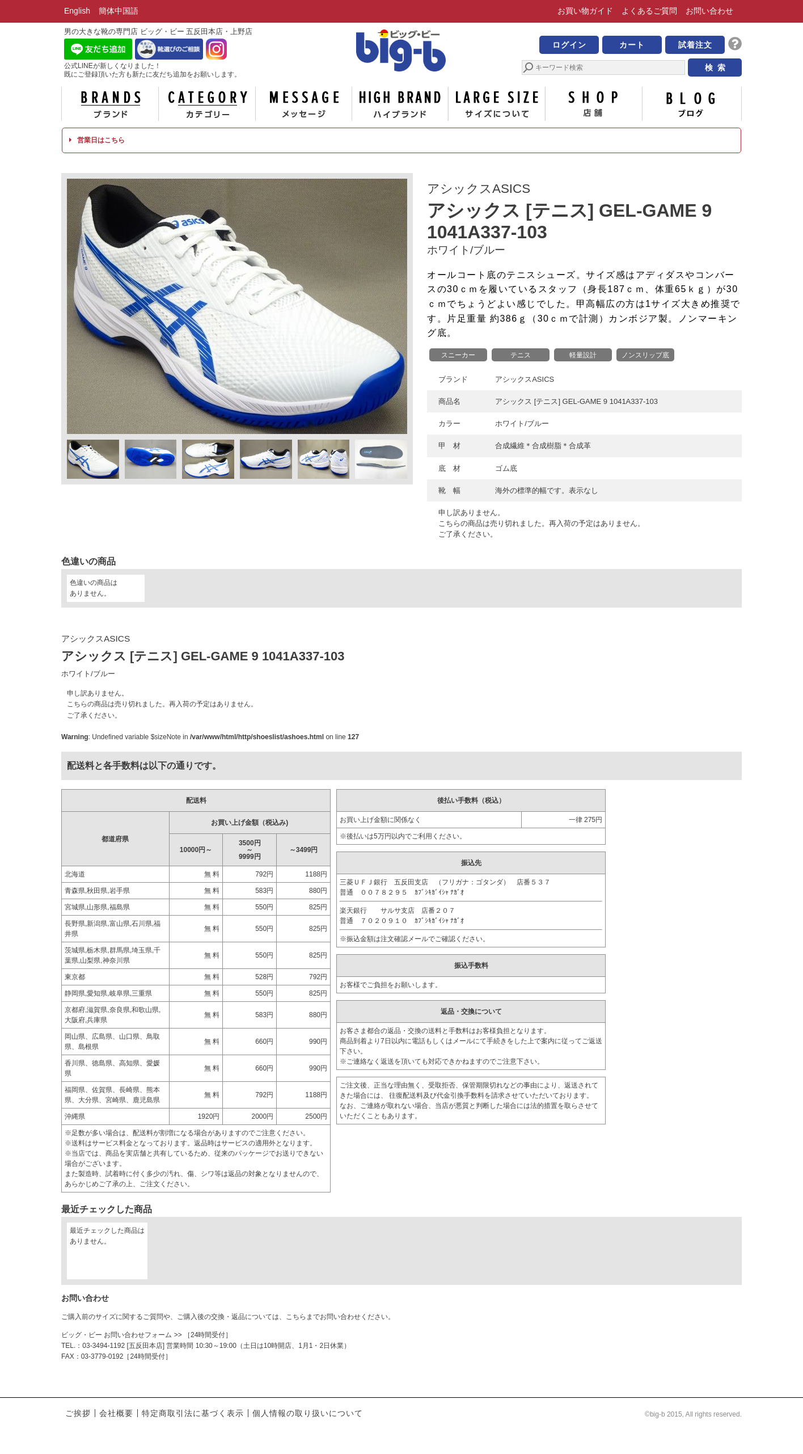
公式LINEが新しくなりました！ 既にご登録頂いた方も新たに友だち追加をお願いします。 (152, 70)
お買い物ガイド (585, 10)
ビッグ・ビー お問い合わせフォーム (116, 1335)
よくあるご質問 (649, 10)
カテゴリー (207, 104)
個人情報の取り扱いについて (307, 1413)
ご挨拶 (78, 1413)
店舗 (594, 104)
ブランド (110, 104)
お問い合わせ (709, 10)
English (77, 10)
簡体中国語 (118, 10)
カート (632, 44)
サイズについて (497, 104)
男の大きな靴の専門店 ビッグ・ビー (401, 52)
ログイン (569, 44)
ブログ (691, 104)
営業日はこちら (96, 140)
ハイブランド (400, 104)
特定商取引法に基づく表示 (193, 1413)
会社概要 (116, 1413)
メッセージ (304, 104)
